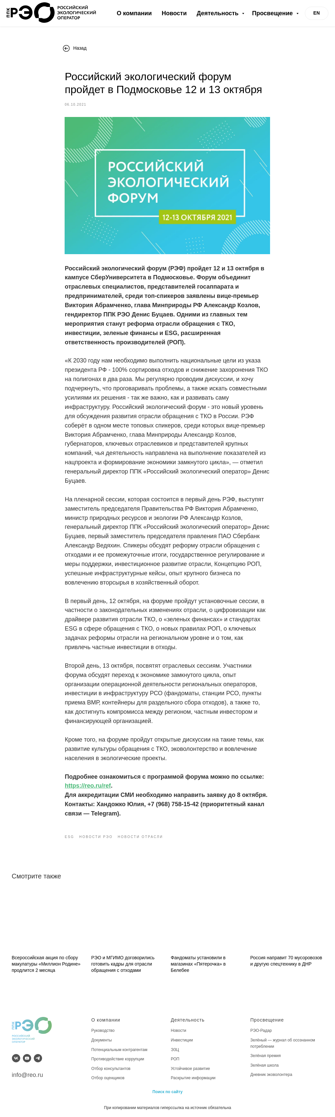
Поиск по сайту (167, 1091)
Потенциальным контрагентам (119, 1049)
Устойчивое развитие (190, 1068)
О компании (134, 13)
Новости (174, 13)
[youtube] (27, 1057)
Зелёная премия (266, 1055)
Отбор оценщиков (108, 1077)
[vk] (16, 1057)
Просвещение (273, 13)
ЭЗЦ (175, 1049)
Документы (101, 1039)
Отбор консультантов (111, 1068)
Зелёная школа (265, 1064)
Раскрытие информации (193, 1077)
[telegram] (38, 1057)
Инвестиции (182, 1039)
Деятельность (218, 13)
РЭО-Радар (261, 1030)
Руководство (103, 1030)
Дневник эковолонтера (271, 1074)
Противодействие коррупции (117, 1058)
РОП (175, 1058)
